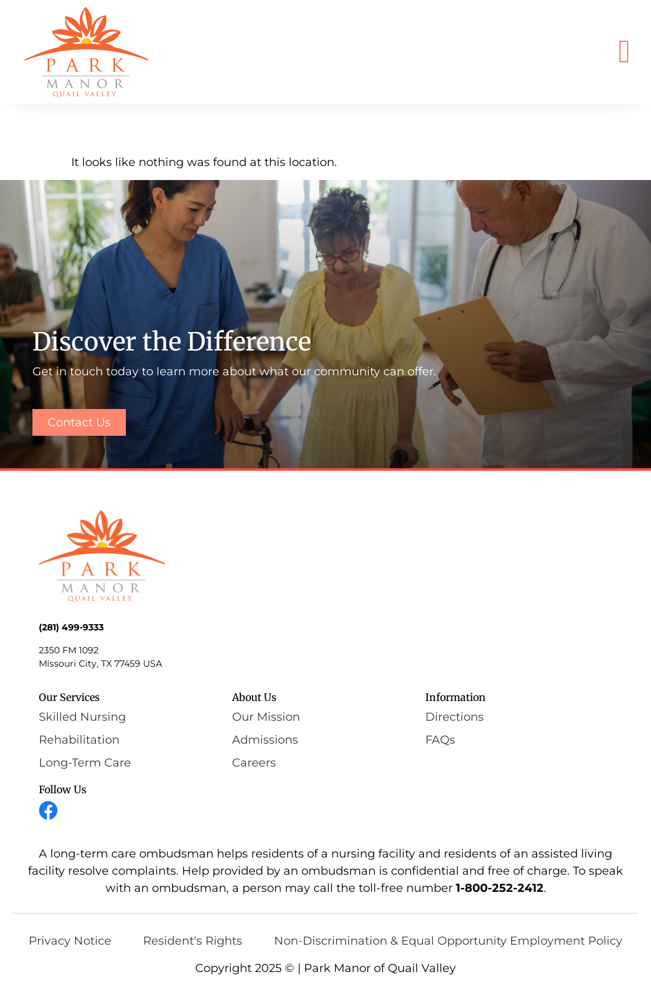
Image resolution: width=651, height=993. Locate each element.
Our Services (69, 697)
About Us (254, 697)
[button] (624, 51)
